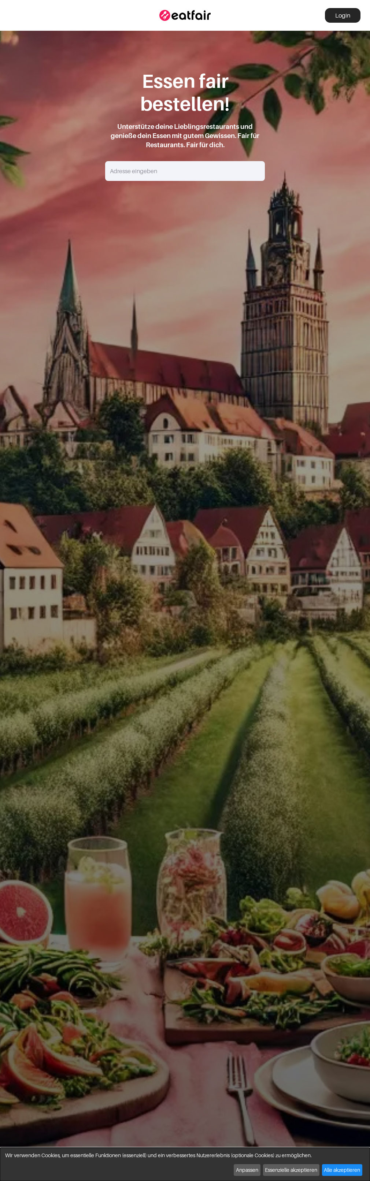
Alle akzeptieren (342, 1170)
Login (342, 15)
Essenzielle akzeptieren (291, 1170)
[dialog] (185, 1164)
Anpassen (247, 1170)
